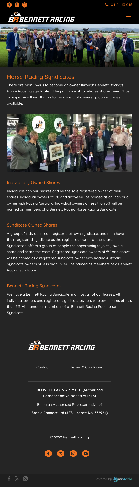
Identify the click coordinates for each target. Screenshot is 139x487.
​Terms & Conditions (87, 367)
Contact (43, 367)
